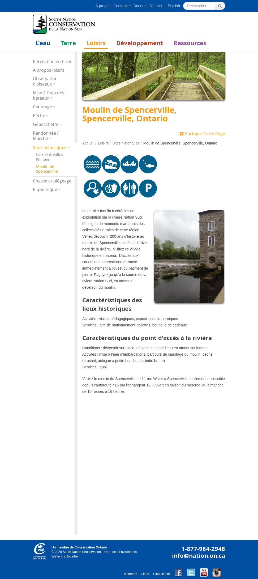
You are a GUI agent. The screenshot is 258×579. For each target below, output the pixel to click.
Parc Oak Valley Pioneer (49, 157)
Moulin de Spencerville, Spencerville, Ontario (180, 143)
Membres (130, 574)
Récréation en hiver (52, 61)
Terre (68, 43)
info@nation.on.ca (198, 555)
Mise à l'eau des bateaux (48, 95)
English (174, 6)
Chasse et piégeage (52, 181)
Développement (139, 43)
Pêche (39, 115)
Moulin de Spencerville (47, 169)
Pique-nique (45, 189)
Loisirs (96, 43)
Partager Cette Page (202, 134)
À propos (103, 6)
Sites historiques (49, 147)
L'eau (43, 43)
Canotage (42, 107)
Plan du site (161, 574)
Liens (145, 574)
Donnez (140, 6)
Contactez (122, 6)
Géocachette (45, 124)
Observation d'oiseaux (45, 81)
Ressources (190, 43)
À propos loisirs (48, 70)
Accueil (88, 143)
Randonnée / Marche (46, 135)
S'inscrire (157, 6)
